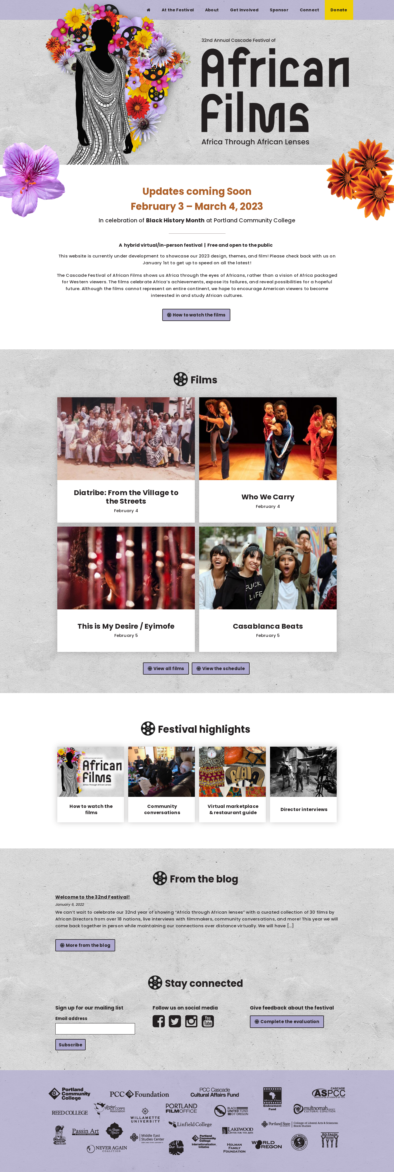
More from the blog (88, 945)
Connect (309, 10)
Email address (71, 1018)
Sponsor (279, 10)
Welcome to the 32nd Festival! (92, 897)
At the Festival (178, 10)
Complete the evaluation (289, 1022)
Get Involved (244, 10)
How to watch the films (199, 315)
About (212, 10)
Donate (338, 10)
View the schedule (223, 668)
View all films (168, 668)
